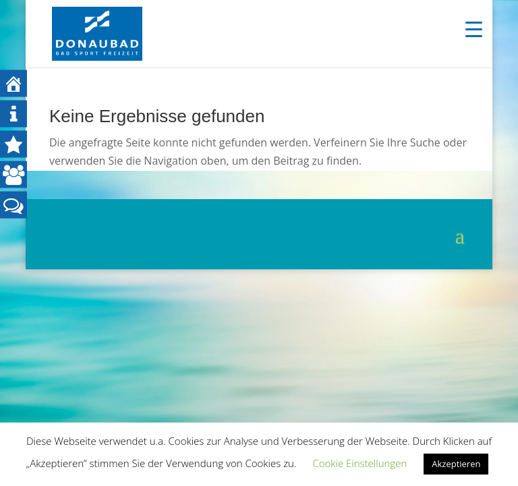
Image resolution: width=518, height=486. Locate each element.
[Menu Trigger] (473, 28)
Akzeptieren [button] (456, 464)
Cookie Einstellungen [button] (359, 463)
